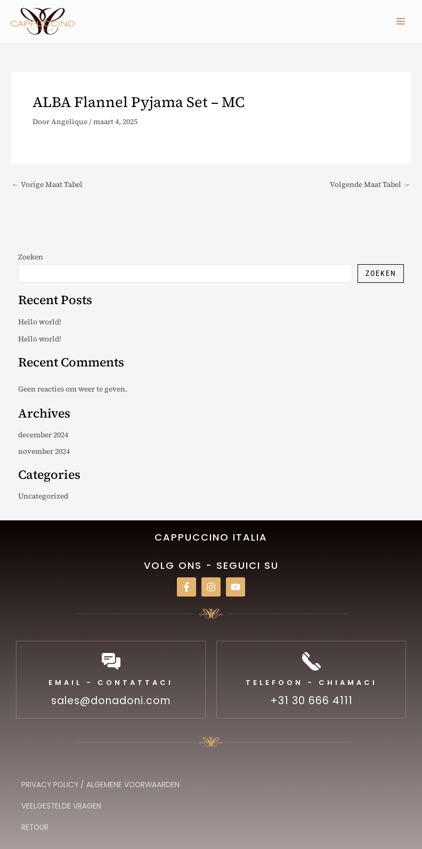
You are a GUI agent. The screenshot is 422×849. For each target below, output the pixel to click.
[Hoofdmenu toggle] (401, 21)
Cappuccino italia (211, 537)
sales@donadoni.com (111, 700)
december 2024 (43, 435)
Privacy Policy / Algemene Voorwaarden (100, 785)
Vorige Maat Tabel (47, 185)
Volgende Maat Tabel (370, 185)
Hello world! (39, 322)
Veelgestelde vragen (61, 806)
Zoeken (30, 257)
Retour (34, 827)
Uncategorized (43, 496)
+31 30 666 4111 (311, 700)
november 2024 (44, 451)
